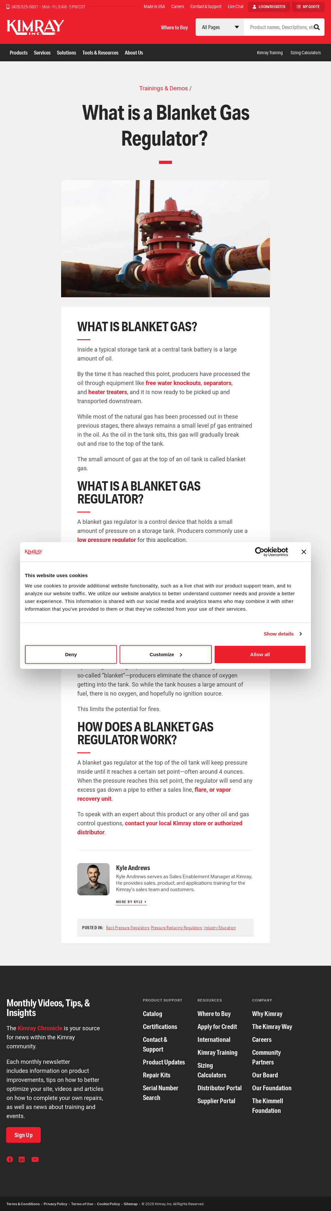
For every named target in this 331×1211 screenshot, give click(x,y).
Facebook (10, 1160)
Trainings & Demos (163, 88)
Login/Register (272, 6)
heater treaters (107, 392)
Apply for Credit (217, 1027)
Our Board (265, 1075)
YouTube (35, 1160)
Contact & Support (205, 6)
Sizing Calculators (306, 53)
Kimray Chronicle (40, 1028)
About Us (134, 52)
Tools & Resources (100, 52)
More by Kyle (129, 901)
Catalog (152, 1014)
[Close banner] (304, 552)
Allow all (260, 654)
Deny (71, 654)
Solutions (66, 52)
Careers (177, 6)
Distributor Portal (220, 1088)
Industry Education (220, 928)
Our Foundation (272, 1088)
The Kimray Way (272, 1027)
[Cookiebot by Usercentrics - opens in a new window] (259, 552)
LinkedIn (23, 1160)
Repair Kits (156, 1075)
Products (18, 52)
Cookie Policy (108, 1204)
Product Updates (164, 1062)
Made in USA (154, 6)
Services (42, 52)
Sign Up (24, 1134)
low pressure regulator (106, 539)
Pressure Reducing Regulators (176, 928)
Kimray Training (270, 53)
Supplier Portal (216, 1101)
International (214, 1039)
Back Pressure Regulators (127, 928)
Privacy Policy (55, 1204)
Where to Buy (174, 27)
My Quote (311, 6)
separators (217, 383)
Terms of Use (82, 1204)
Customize (166, 654)
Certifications (160, 1027)
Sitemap (131, 1204)
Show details (279, 633)
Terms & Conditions (23, 1204)
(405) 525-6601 (25, 7)
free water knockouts (173, 383)
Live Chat (235, 6)
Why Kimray (267, 1014)
